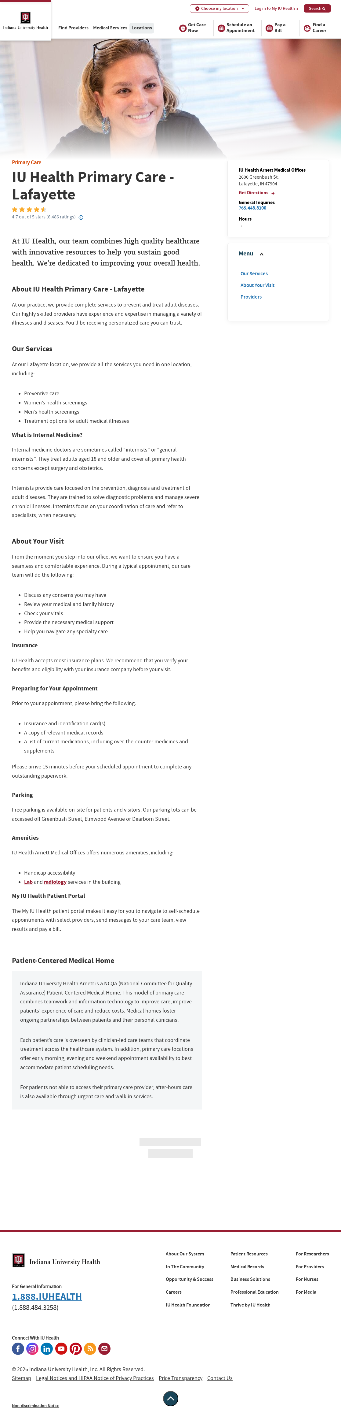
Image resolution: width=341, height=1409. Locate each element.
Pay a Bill (275, 28)
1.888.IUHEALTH (47, 1296)
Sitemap (21, 1378)
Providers (251, 297)
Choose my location (219, 8)
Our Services (254, 273)
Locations (142, 27)
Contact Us (220, 1378)
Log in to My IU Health (276, 8)
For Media (306, 1292)
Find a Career (314, 28)
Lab (28, 882)
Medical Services (110, 27)
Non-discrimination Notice (35, 1405)
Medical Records (247, 1267)
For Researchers (312, 1254)
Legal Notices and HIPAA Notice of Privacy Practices (95, 1378)
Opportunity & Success (189, 1279)
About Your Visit (257, 285)
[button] (278, 253)
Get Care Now (192, 28)
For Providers (310, 1267)
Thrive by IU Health (250, 1305)
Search (317, 8)
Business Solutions (250, 1279)
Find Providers (73, 27)
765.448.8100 (252, 208)
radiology (55, 882)
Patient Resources (249, 1254)
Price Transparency (180, 1378)
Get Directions (257, 192)
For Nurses (307, 1279)
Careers (174, 1292)
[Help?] (81, 218)
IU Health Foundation (188, 1305)
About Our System (185, 1254)
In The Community (185, 1267)
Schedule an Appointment (236, 28)
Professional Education (254, 1292)
